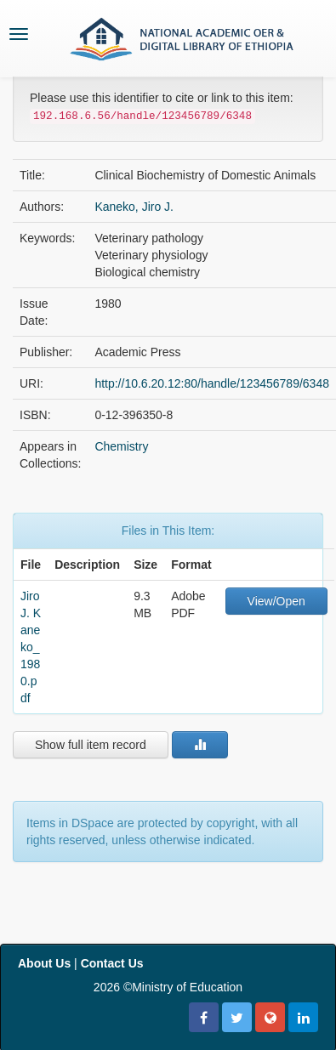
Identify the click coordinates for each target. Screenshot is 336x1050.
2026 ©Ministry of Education (168, 987)
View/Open (276, 601)
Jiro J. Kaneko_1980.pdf (30, 647)
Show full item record (90, 745)
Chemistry (121, 446)
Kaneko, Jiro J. (134, 206)
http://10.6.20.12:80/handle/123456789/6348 (211, 383)
